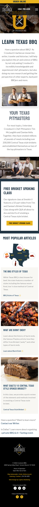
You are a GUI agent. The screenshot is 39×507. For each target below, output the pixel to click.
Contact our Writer (10, 423)
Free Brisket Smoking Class (19, 223)
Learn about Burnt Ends (13, 351)
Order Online (19, 1)
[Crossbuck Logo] (7, 9)
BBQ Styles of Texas (11, 295)
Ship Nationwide (12, 474)
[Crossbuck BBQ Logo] (19, 450)
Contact (18, 476)
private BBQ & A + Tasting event (17, 433)
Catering (12, 476)
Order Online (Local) (25, 474)
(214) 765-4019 (24, 9)
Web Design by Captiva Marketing (19, 479)
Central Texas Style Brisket (14, 409)
